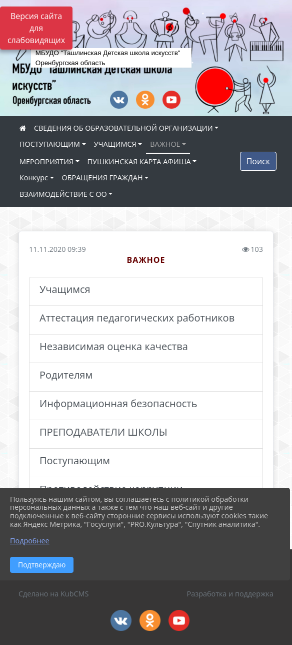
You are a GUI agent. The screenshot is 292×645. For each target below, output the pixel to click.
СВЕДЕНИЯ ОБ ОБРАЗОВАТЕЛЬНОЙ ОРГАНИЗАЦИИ (123, 128)
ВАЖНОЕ (165, 144)
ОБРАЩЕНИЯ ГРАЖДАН (102, 177)
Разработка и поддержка (230, 593)
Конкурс (34, 177)
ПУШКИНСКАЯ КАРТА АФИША (139, 161)
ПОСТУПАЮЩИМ (50, 144)
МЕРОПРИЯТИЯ (47, 161)
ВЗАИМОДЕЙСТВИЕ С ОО (63, 194)
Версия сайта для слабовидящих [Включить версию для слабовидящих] (36, 28)
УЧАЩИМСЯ (115, 144)
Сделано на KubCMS (53, 593)
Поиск (258, 161)
